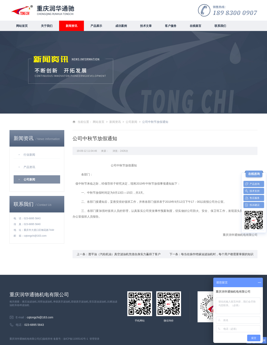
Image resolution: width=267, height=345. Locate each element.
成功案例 (121, 25)
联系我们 (220, 25)
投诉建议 (251, 205)
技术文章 (146, 25)
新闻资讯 (71, 25)
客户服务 (170, 25)
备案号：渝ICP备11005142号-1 (70, 338)
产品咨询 (251, 184)
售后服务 (251, 198)
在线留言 (195, 25)
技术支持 (251, 191)
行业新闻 (29, 154)
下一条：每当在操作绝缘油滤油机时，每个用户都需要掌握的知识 (211, 254)
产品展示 (96, 25)
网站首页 (22, 25)
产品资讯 (29, 167)
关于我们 (46, 25)
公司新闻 (29, 179)
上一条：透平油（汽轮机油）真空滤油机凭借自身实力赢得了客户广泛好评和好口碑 (119, 255)
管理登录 (94, 338)
